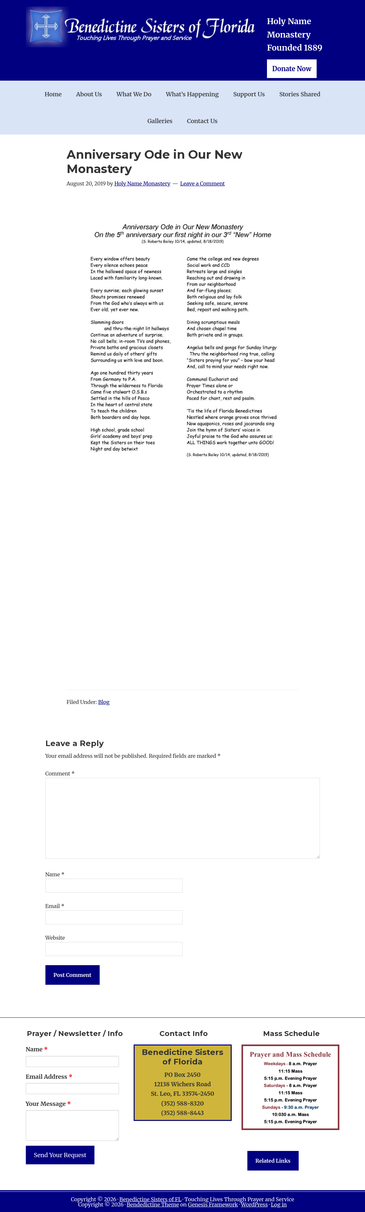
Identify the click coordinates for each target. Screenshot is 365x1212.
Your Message (48, 1104)
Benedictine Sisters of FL (150, 1199)
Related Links (273, 1160)
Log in (279, 1204)
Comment (60, 773)
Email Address (49, 1076)
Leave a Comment (202, 183)
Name (55, 874)
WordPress (254, 1204)
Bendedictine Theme (153, 1204)
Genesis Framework (213, 1204)
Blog (104, 702)
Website (55, 937)
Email (55, 906)
